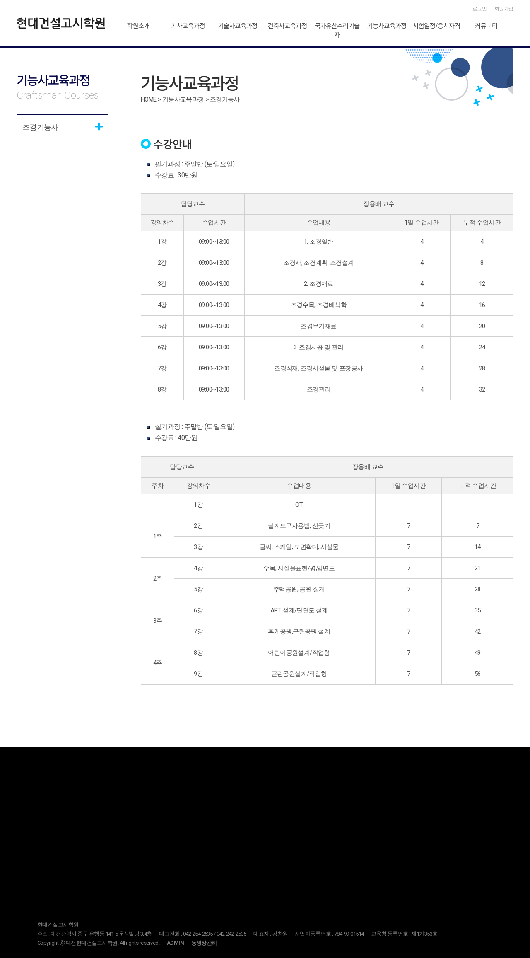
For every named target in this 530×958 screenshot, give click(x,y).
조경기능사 (40, 127)
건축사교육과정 (287, 25)
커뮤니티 (486, 25)
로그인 (479, 9)
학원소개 (138, 25)
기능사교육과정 (386, 25)
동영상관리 (204, 943)
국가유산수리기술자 (336, 30)
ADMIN (175, 943)
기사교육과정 (188, 25)
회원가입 (503, 9)
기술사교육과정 (237, 25)
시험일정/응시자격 (436, 25)
